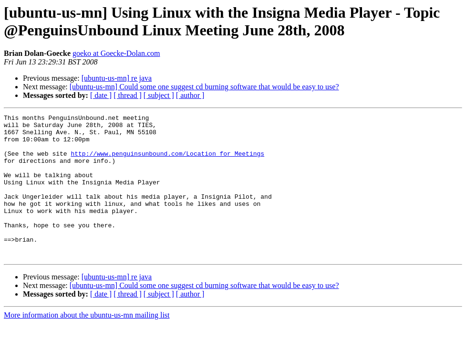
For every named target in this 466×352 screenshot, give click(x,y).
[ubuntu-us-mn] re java (117, 78)
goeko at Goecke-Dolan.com (116, 53)
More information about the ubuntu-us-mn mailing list (87, 344)
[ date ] (101, 95)
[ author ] (190, 95)
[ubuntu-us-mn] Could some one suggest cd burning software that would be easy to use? (204, 87)
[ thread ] (128, 95)
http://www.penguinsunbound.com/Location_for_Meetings (167, 162)
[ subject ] (159, 95)
